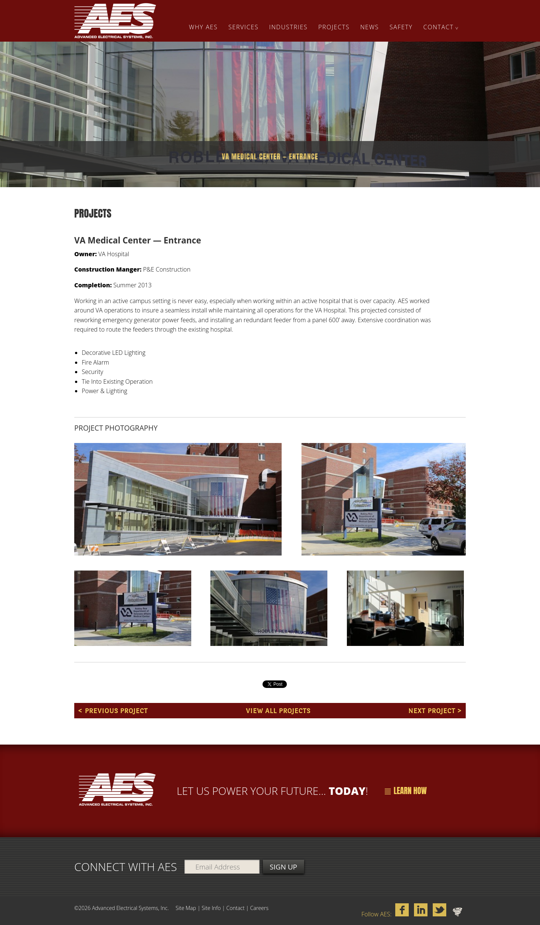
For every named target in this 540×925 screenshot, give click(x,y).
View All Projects (278, 711)
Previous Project (116, 711)
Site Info (211, 907)
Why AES (203, 27)
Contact (438, 27)
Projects (334, 27)
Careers (259, 907)
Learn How (406, 791)
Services (243, 27)
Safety (401, 27)
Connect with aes (125, 866)
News (369, 27)
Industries (288, 27)
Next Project (431, 711)
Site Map (186, 907)
